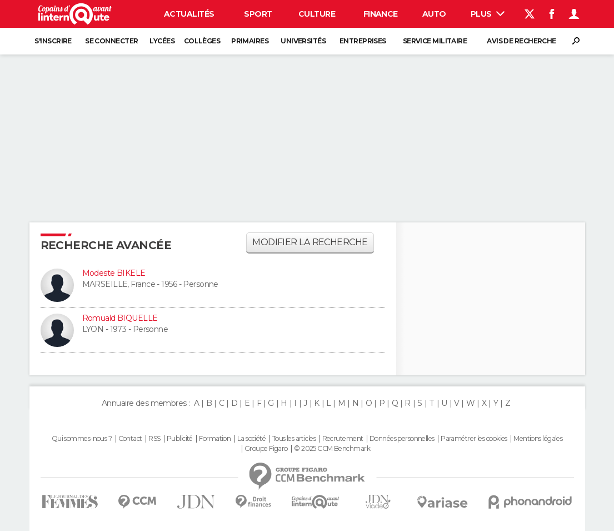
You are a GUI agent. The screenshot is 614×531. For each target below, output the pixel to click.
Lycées (161, 41)
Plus (488, 14)
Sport (258, 14)
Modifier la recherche (309, 242)
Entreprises (363, 41)
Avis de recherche (521, 41)
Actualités (189, 14)
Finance (380, 14)
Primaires (249, 41)
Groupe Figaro (266, 449)
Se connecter (111, 41)
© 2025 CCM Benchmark (332, 449)
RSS (154, 439)
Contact (130, 439)
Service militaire (435, 41)
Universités (303, 41)
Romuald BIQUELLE (120, 318)
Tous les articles (294, 439)
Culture (316, 14)
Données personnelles (402, 439)
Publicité (180, 439)
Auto (434, 14)
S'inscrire (52, 41)
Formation (215, 439)
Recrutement (342, 439)
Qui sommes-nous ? (82, 439)
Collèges (202, 41)
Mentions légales (537, 439)
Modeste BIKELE (114, 273)
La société (251, 439)
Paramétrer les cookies (474, 439)
